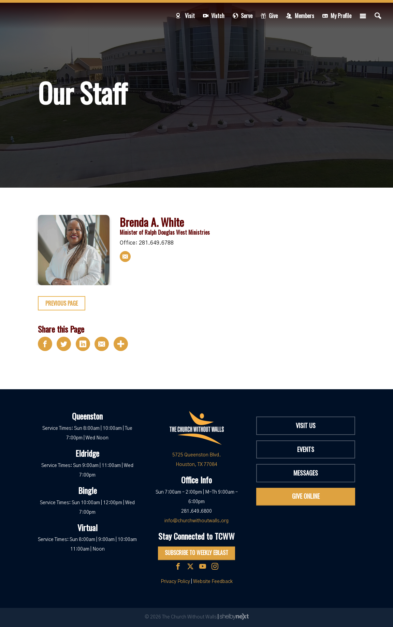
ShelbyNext (234, 616)
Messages (305, 472)
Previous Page (61, 303)
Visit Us (306, 425)
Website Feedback (213, 581)
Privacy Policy (175, 581)
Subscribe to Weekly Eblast (196, 553)
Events (305, 449)
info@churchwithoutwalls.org (196, 521)
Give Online (306, 496)
